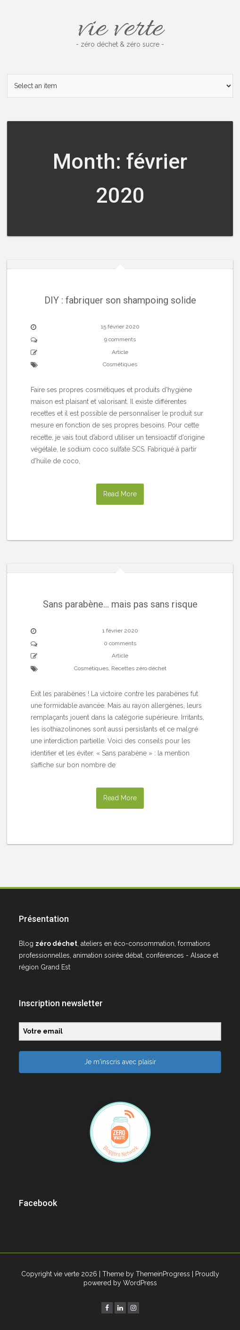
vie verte (120, 29)
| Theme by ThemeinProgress (144, 1274)
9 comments (120, 339)
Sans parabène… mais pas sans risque (120, 604)
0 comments (120, 643)
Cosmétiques (120, 364)
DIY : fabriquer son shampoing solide (120, 300)
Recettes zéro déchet (138, 668)
